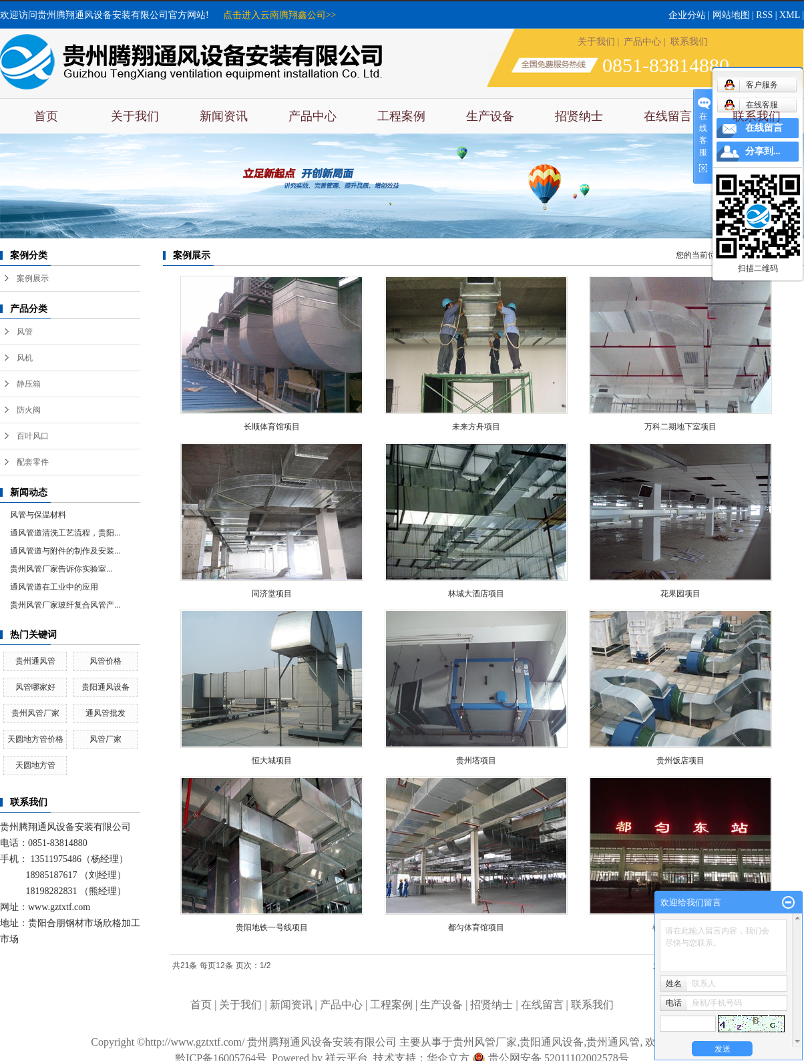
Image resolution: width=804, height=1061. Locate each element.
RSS (764, 15)
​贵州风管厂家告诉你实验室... (61, 569)
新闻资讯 (224, 116)
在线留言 (668, 116)
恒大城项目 (272, 760)
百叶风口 (33, 436)
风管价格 (105, 661)
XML (789, 15)
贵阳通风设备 (105, 687)
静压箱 (29, 384)
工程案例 (401, 116)
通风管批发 (105, 713)
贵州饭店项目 (680, 760)
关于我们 (596, 42)
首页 (46, 116)
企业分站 (687, 15)
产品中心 (642, 42)
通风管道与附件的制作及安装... (65, 551)
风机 (25, 358)
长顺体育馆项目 (272, 426)
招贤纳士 (579, 116)
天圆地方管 (35, 765)
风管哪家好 (35, 687)
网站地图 (731, 15)
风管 (25, 332)
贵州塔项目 (476, 760)
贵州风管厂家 (35, 713)
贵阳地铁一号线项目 (272, 927)
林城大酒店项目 (476, 593)
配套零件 (33, 462)
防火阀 (29, 410)
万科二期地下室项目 (680, 426)
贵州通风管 (35, 661)
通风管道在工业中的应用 (54, 587)
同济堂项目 (272, 593)
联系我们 (689, 42)
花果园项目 (680, 593)
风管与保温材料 (38, 514)
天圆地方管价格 (35, 739)
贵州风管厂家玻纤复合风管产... (65, 605)
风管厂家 (105, 739)
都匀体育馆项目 (476, 927)
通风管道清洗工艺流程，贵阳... (65, 533)
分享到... (763, 151)
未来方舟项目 (476, 426)
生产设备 (490, 116)
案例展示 (33, 278)
